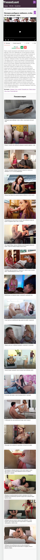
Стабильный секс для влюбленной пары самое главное (17, 420)
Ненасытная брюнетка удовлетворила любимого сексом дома (19, 195)
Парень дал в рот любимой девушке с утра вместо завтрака (19, 345)
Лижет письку (32, 89)
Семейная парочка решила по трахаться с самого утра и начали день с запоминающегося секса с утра (20, 270)
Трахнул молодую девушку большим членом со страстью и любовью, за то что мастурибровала (19, 170)
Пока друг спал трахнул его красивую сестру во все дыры (18, 445)
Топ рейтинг (18, 6)
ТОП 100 (11, 6)
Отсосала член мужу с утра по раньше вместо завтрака (18, 395)
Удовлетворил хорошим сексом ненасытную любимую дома (19, 370)
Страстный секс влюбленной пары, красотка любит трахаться (19, 320)
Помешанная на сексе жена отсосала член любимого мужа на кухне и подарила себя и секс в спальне (19, 220)
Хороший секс (25, 89)
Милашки (12, 89)
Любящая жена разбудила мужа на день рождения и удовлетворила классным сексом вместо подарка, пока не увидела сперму (18, 546)
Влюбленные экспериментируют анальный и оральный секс (19, 295)
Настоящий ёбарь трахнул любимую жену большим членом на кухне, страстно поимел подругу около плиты (19, 245)
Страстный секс (14, 91)
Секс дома (7, 91)
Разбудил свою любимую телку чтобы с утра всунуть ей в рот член (19, 120)
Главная (6, 6)
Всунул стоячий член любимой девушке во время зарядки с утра (20, 145)
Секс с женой (18, 89)
